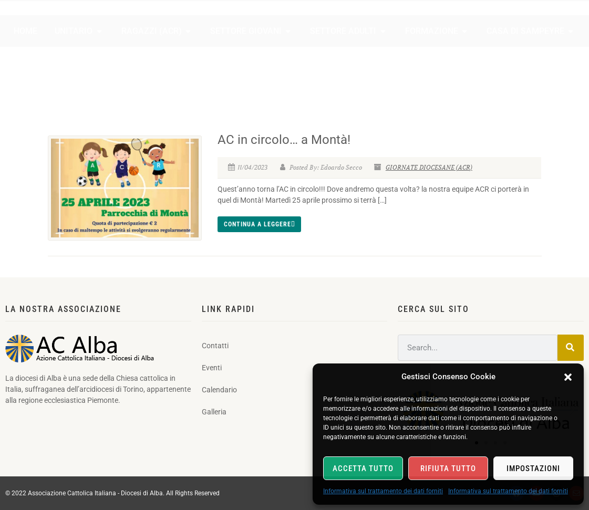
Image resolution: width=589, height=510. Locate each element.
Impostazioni (533, 468)
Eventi (458, 22)
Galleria (557, 22)
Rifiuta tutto (448, 468)
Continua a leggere (259, 224)
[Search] (570, 348)
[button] (568, 377)
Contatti (413, 22)
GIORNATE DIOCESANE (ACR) (429, 167)
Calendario (506, 22)
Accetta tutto (363, 468)
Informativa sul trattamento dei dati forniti (383, 491)
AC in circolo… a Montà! (284, 139)
